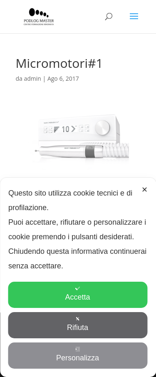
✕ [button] (144, 190)
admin (32, 78)
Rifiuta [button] (77, 324)
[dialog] (78, 277)
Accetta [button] (77, 293)
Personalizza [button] (77, 354)
